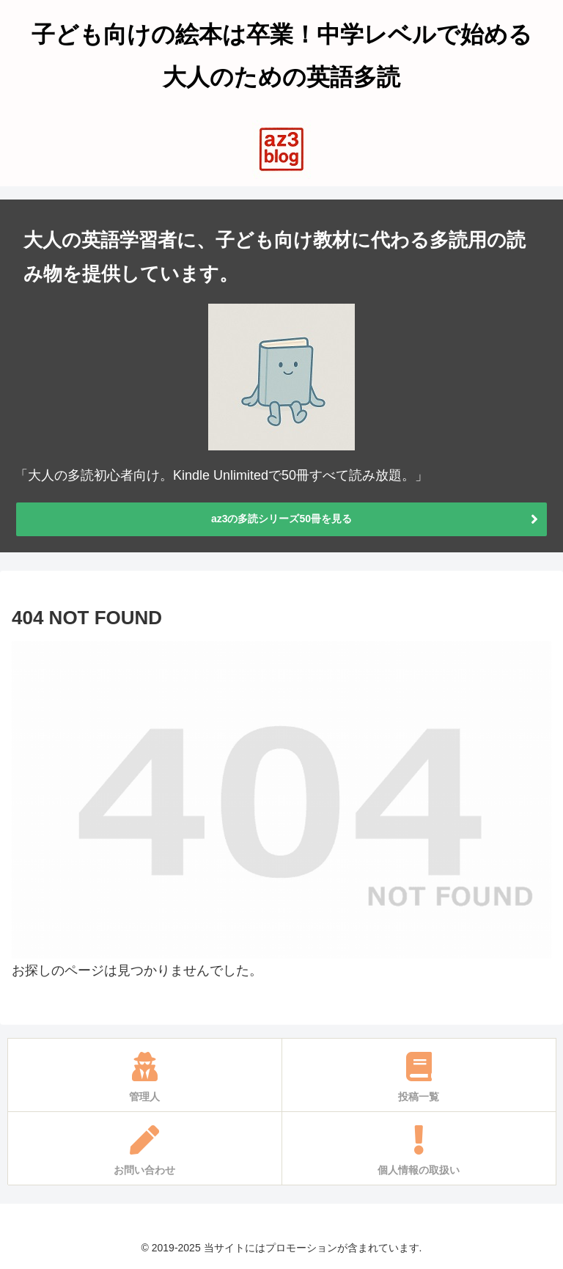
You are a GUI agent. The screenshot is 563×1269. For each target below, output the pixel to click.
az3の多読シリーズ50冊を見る (281, 518)
